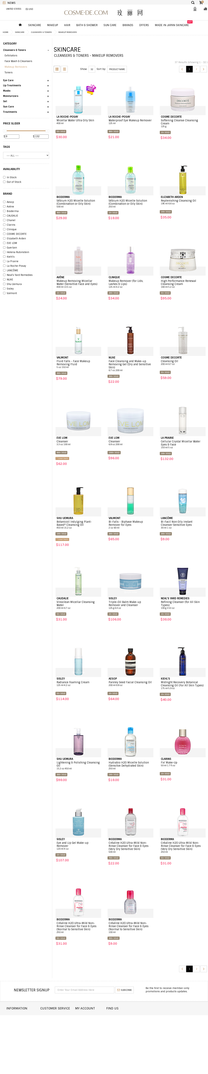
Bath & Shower (87, 25)
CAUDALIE (10, 215)
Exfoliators (11, 55)
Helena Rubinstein (16, 252)
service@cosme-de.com (178, 1039)
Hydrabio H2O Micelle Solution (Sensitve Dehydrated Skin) (130, 765)
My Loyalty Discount (98, 1031)
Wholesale (13, 1031)
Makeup (52, 25)
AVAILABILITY (11, 169)
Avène (8, 206)
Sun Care (110, 25)
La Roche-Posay (14, 266)
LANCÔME (10, 270)
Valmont (10, 293)
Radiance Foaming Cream (78, 684)
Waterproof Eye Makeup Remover (130, 122)
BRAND (7, 194)
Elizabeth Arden (14, 238)
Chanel (9, 220)
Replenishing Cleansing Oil (183, 202)
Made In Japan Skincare (172, 25)
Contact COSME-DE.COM (60, 1016)
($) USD (29, 9)
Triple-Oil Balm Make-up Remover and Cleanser (130, 605)
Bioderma (11, 211)
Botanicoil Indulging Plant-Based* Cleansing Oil (78, 524)
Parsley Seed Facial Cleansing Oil (130, 684)
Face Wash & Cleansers (18, 61)
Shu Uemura (12, 284)
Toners (9, 72)
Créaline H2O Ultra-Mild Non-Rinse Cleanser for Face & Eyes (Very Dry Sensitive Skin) (130, 847)
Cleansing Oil (183, 363)
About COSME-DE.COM (19, 1016)
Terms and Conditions (20, 1036)
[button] (26, 51)
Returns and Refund (19, 1026)
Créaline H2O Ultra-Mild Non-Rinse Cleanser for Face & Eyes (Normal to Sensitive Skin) (78, 927)
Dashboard (92, 1016)
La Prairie (10, 261)
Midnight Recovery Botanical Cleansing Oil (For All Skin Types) (183, 685)
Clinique (10, 229)
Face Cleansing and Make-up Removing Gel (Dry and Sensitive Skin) (130, 366)
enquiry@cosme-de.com (178, 1030)
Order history (94, 1021)
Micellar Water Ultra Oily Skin (78, 122)
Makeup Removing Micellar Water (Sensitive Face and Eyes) (78, 284)
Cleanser (78, 443)
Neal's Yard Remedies (18, 275)
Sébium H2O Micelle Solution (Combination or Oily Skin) (78, 203)
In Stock (10, 177)
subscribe (124, 990)
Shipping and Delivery (20, 1021)
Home (5, 32)
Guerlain (10, 247)
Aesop (8, 202)
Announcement (55, 1026)
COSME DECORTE (15, 234)
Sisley (8, 288)
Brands (127, 25)
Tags (6, 147)
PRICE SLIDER (11, 123)
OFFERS (144, 25)
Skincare (34, 25)
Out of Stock (12, 182)
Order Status (54, 1021)
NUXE (8, 279)
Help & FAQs (52, 1031)
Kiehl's (9, 256)
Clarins (9, 224)
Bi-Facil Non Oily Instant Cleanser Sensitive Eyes (183, 524)
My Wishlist (92, 1026)
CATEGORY (10, 43)
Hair (67, 25)
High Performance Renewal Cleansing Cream (183, 284)
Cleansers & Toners (41, 32)
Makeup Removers (67, 32)
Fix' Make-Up (183, 764)
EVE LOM (10, 243)
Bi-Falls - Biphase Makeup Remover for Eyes (130, 524)
